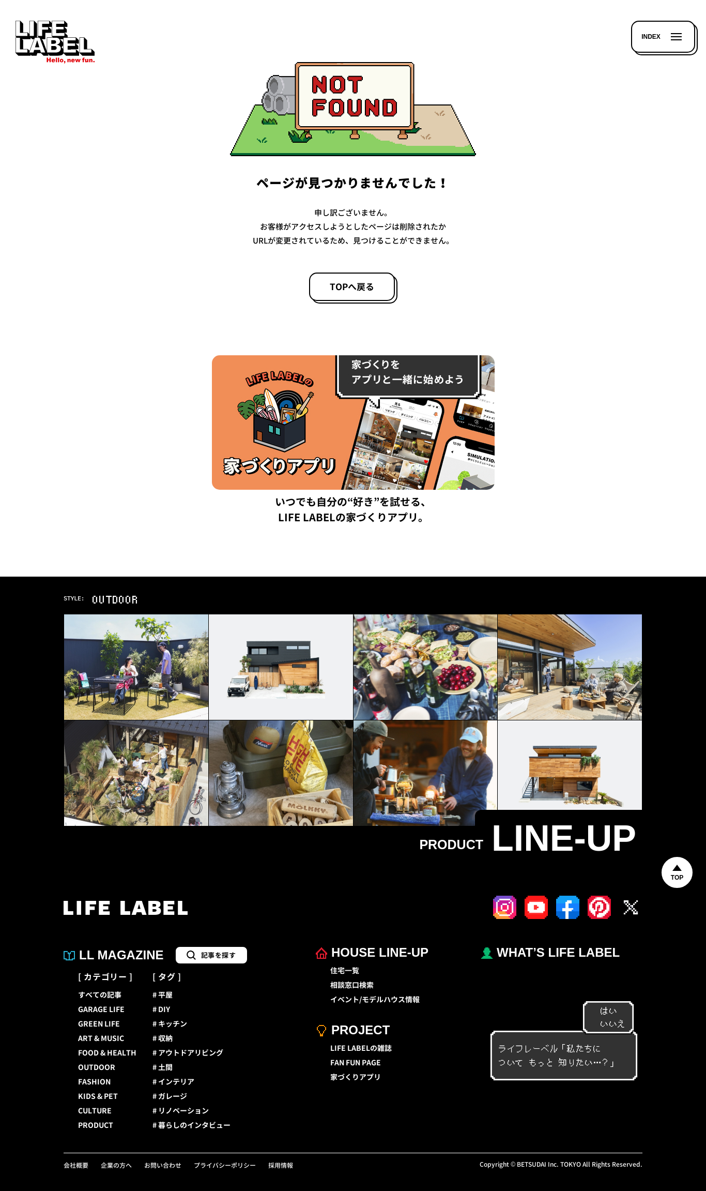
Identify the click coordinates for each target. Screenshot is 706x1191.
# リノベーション (180, 1110)
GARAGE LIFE (101, 1009)
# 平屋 (162, 995)
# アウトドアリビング (187, 1053)
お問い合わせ (162, 1166)
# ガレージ (169, 1096)
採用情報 (280, 1166)
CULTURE (95, 1110)
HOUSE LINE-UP (372, 952)
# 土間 (162, 1067)
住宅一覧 (344, 970)
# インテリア (173, 1082)
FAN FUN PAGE (355, 1062)
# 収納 (162, 1038)
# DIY (161, 1009)
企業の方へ (116, 1166)
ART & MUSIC (101, 1038)
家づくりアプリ (355, 1077)
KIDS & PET (98, 1096)
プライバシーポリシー (225, 1166)
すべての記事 (99, 995)
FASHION (94, 1082)
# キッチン (169, 1024)
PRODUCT (95, 1125)
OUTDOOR (96, 1067)
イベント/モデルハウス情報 (375, 999)
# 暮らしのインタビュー (191, 1125)
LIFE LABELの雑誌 (361, 1048)
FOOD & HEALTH (107, 1053)
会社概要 (76, 1166)
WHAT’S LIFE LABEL (550, 952)
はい (603, 1011)
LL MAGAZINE (114, 954)
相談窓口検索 (352, 985)
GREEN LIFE (99, 1024)
